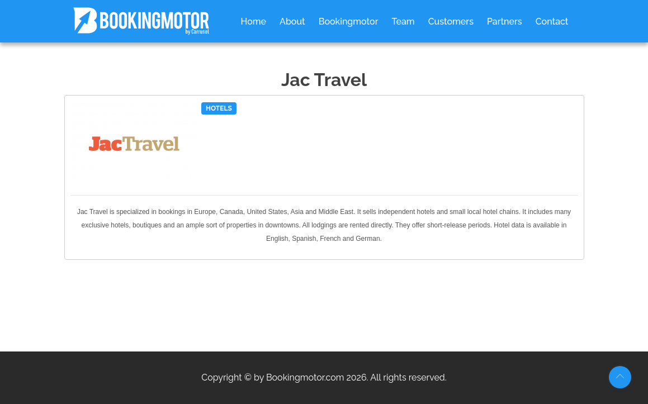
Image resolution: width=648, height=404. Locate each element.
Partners (504, 21)
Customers (451, 21)
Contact (552, 21)
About (292, 21)
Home (254, 21)
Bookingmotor (349, 21)
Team (402, 21)
